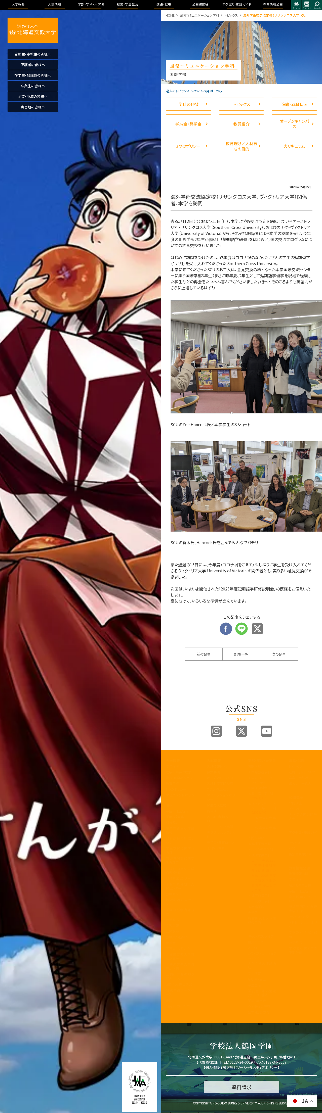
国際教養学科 (261, 772)
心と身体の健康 (259, 1006)
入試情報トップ (217, 766)
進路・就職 (297, 760)
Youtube (266, 731)
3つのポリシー (176, 789)
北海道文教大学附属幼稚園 (180, 966)
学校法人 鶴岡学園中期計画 (303, 950)
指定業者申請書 (300, 854)
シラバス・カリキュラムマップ (262, 955)
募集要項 (213, 772)
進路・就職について (302, 772)
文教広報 (172, 925)
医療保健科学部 (259, 787)
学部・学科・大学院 (262, 760)
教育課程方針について (180, 840)
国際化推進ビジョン (180, 984)
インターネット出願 (220, 826)
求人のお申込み (300, 783)
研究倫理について (178, 1006)
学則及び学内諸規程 (180, 912)
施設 (292, 848)
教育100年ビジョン (179, 777)
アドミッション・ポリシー (303, 924)
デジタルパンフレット (221, 834)
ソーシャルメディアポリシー (257, 1067)
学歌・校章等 (175, 816)
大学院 (253, 912)
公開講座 (172, 931)
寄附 (169, 1000)
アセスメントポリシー (180, 797)
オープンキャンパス (220, 777)
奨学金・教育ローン (220, 842)
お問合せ (307, 5)
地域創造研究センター (180, 901)
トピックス (231, 15)
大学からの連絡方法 (262, 965)
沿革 (169, 805)
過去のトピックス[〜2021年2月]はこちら (194, 91)
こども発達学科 (262, 849)
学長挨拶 (172, 766)
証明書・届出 (257, 979)
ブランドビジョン (218, 789)
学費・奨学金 (257, 1000)
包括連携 (172, 919)
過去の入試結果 (218, 805)
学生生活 (254, 985)
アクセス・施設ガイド (303, 835)
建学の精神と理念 (178, 772)
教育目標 (172, 783)
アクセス (296, 5)
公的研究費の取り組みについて (180, 976)
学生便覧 (254, 973)
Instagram (216, 731)
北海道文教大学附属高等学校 (180, 956)
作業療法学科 (261, 901)
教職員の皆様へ (177, 937)
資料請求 (213, 811)
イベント (294, 808)
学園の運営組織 (177, 811)
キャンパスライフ (261, 936)
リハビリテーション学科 (263, 808)
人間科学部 (256, 838)
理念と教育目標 (300, 885)
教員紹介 (172, 822)
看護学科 (263, 795)
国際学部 (254, 766)
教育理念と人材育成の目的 (262, 920)
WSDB (252, 947)
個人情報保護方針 (219, 1067)
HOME (170, 15)
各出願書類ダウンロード (221, 818)
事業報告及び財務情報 (180, 830)
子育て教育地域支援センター (180, 886)
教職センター (175, 894)
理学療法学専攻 (265, 819)
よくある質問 (216, 848)
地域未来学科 (261, 855)
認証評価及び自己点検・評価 (180, 870)
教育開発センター (178, 878)
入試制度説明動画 (220, 783)
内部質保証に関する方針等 (180, 860)
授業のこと (255, 942)
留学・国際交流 (258, 1012)
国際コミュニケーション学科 (199, 15)
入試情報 (214, 760)
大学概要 (173, 760)
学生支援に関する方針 (180, 850)
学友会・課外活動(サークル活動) (262, 993)
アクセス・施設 (299, 916)
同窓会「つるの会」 (179, 948)
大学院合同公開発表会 (303, 816)
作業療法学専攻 (265, 829)
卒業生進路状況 (300, 777)
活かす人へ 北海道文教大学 (33, 30)
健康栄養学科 (261, 843)
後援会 (171, 942)
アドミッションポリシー (221, 797)
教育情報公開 (299, 867)
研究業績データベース (180, 992)
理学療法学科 (261, 895)
